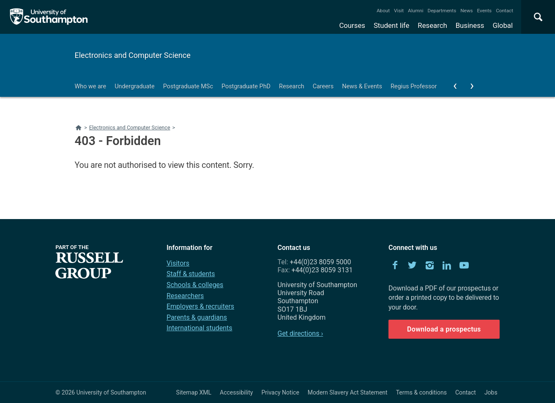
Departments (442, 11)
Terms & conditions (421, 392)
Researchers (185, 296)
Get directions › (300, 333)
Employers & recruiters (200, 306)
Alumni (415, 11)
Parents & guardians (197, 317)
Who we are (91, 86)
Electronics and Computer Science (133, 55)
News (466, 11)
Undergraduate (135, 86)
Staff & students (191, 274)
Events (484, 11)
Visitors (178, 263)
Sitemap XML (194, 392)
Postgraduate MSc (188, 86)
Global (502, 25)
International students (199, 328)
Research (432, 25)
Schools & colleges (195, 285)
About (383, 11)
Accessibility (236, 392)
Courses (352, 25)
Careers (323, 86)
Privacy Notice (280, 392)
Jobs (491, 392)
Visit (399, 11)
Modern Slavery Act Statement (348, 392)
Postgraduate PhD (246, 86)
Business (470, 25)
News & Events (362, 86)
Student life (391, 25)
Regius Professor (414, 86)
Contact (504, 11)
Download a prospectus (444, 329)
